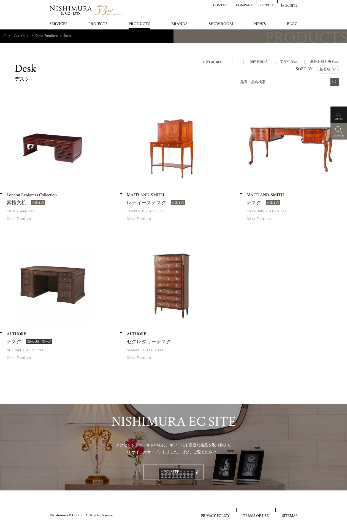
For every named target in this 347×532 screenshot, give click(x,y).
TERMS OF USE (256, 515)
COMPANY (244, 5)
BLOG (292, 24)
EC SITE (291, 5)
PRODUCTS (139, 24)
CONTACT (221, 5)
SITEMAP (289, 515)
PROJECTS (97, 24)
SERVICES (58, 24)
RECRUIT (266, 5)
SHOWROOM (221, 24)
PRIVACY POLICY (215, 515)
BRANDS (179, 24)
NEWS (260, 24)
